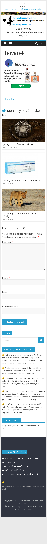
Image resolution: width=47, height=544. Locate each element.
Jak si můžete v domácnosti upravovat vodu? (23, 9)
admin (20, 467)
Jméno (6, 278)
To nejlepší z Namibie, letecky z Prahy (20, 215)
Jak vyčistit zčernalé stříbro (18, 144)
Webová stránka (10, 306)
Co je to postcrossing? (11, 488)
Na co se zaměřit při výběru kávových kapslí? (20, 500)
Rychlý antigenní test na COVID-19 (21, 180)
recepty (8, 460)
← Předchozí (9, 98)
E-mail (6, 292)
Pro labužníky (13, 464)
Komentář (7, 242)
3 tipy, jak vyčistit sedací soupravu (16, 492)
